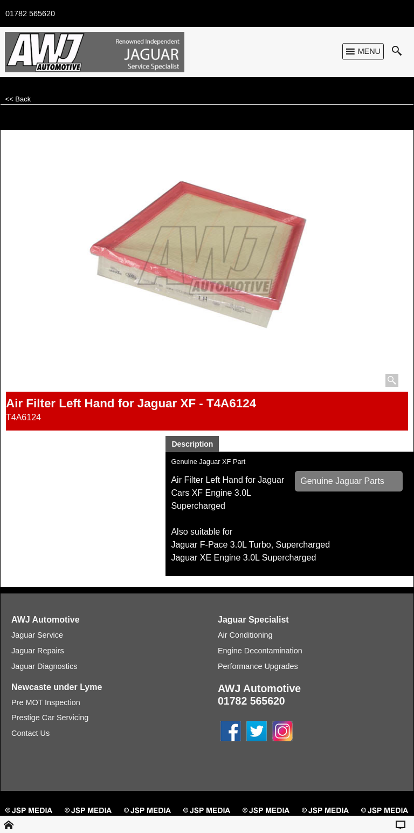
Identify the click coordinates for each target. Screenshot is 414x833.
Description (192, 444)
